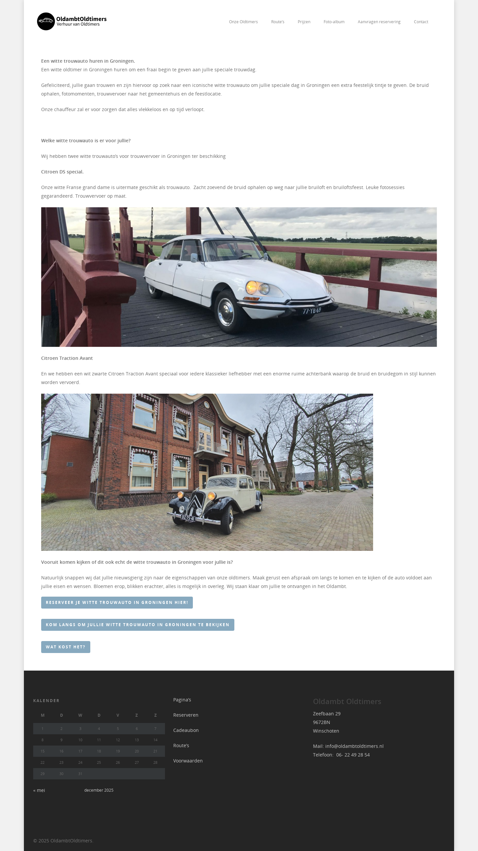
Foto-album (334, 22)
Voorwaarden (188, 760)
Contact (421, 22)
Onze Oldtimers (243, 22)
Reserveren (186, 715)
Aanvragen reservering (379, 22)
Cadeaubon (186, 730)
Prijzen (304, 22)
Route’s (277, 22)
